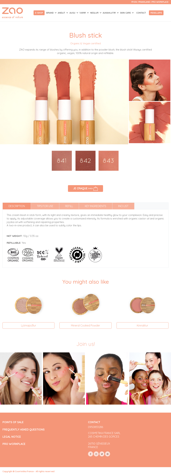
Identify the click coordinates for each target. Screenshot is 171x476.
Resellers (156, 12)
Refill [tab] (69, 206)
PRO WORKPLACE (14, 444)
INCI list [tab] (123, 206)
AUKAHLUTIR (109, 12)
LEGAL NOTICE (12, 436)
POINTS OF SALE (13, 422)
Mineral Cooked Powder (85, 325)
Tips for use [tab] (45, 206)
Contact (141, 12)
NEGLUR (94, 12)
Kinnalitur (142, 325)
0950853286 (95, 427)
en (135, 2)
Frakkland (144, 2)
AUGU (72, 12)
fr (132, 2)
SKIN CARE (125, 12)
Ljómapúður (28, 325)
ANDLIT (62, 12)
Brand (50, 12)
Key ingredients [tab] (95, 206)
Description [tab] (17, 206)
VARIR (83, 12)
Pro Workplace (160, 2)
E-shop (39, 12)
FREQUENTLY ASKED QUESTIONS (24, 429)
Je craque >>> (85, 189)
